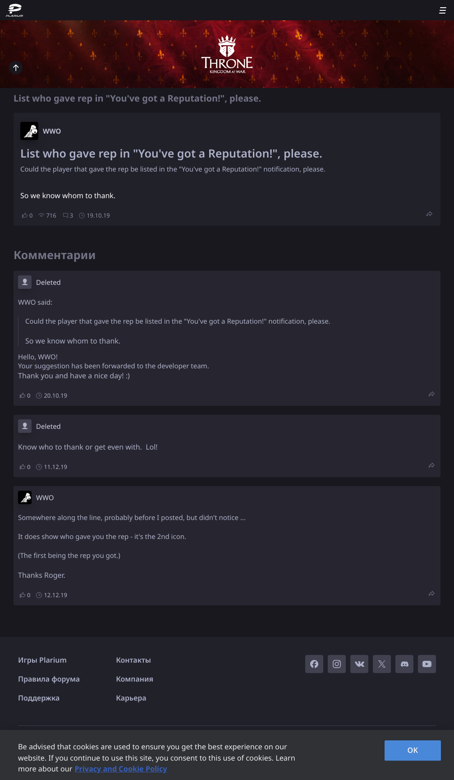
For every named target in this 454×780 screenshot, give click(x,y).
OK (412, 750)
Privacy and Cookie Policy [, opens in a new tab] (120, 769)
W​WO (52, 131)
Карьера (131, 698)
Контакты (133, 660)
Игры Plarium (42, 660)
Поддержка (39, 698)
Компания (134, 679)
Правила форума (49, 679)
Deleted (48, 282)
